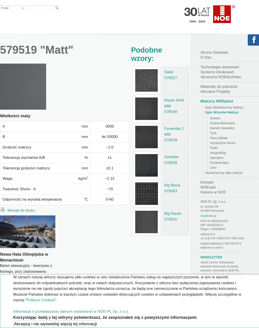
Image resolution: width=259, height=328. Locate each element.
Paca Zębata (218, 138)
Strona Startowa (214, 52)
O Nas (205, 57)
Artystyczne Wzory (223, 143)
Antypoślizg (218, 153)
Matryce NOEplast (216, 101)
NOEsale (208, 187)
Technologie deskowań (219, 67)
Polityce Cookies (41, 300)
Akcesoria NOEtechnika (220, 77)
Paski (214, 148)
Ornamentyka (219, 162)
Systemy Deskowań (217, 72)
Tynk (213, 133)
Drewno (215, 118)
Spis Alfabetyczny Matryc (224, 107)
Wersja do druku (17, 210)
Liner (213, 167)
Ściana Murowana (222, 123)
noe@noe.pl (208, 215)
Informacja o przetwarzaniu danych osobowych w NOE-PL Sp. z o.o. (71, 311)
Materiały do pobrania (218, 86)
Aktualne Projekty (215, 91)
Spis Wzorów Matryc (222, 112)
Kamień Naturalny (222, 128)
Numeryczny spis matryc (224, 173)
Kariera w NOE (213, 192)
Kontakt (207, 182)
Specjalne (216, 158)
